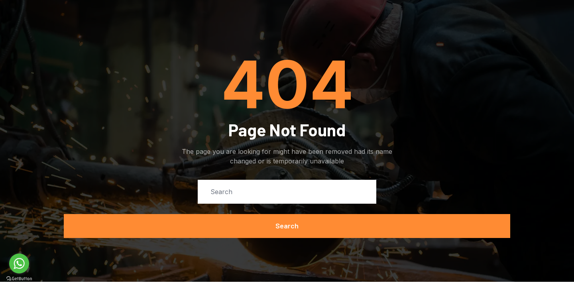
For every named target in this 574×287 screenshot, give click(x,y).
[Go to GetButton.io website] (19, 278)
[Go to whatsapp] (19, 263)
